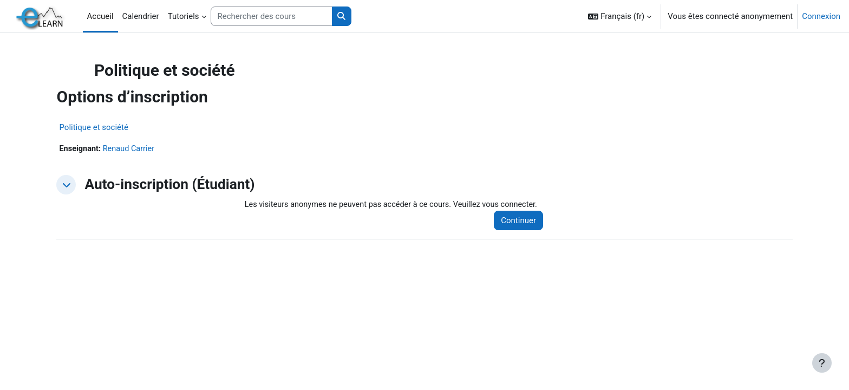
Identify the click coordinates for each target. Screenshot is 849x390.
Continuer (513, 221)
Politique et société (115, 127)
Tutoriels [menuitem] (183, 16)
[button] (619, 16)
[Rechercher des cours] (271, 16)
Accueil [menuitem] (100, 16)
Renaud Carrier (153, 149)
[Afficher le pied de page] (822, 363)
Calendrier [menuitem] (140, 16)
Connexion (821, 16)
